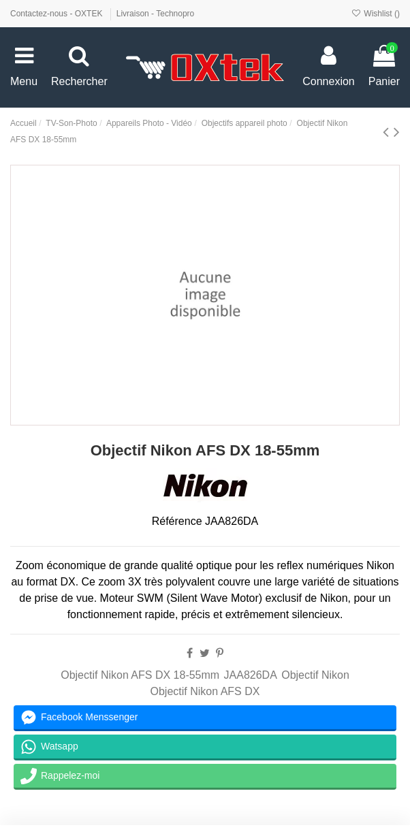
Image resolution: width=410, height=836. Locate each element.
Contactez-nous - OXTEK (57, 13)
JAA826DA (250, 675)
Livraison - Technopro (155, 13)
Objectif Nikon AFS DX (205, 691)
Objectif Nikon (315, 675)
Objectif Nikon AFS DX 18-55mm (140, 675)
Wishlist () (375, 13)
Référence (177, 521)
